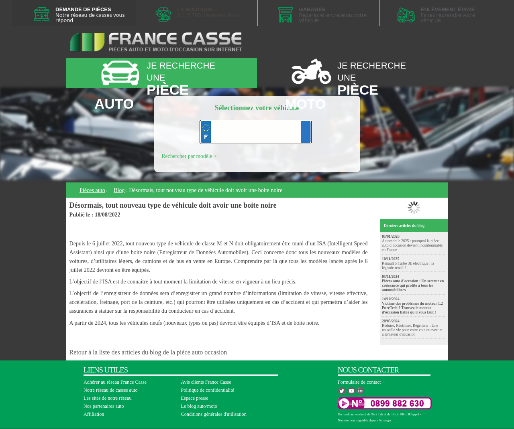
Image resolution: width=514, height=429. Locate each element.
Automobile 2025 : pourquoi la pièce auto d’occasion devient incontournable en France (412, 245)
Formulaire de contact (359, 382)
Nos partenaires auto (104, 406)
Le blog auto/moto (199, 406)
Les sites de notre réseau (108, 398)
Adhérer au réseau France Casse (115, 382)
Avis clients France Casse (206, 382)
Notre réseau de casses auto (111, 390)
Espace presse (194, 398)
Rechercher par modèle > (189, 156)
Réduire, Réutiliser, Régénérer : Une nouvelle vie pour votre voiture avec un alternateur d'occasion (412, 329)
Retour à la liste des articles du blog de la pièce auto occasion (148, 352)
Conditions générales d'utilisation (214, 414)
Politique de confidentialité (208, 390)
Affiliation (94, 414)
